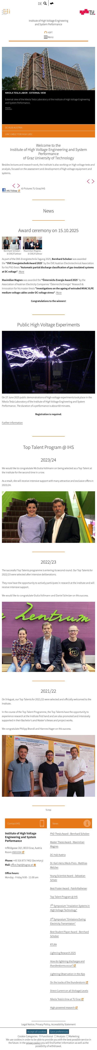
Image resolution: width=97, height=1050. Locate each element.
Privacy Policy (43, 1024)
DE (40, 3)
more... (8, 107)
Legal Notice (27, 1024)
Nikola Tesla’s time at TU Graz (65, 999)
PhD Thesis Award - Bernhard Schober (69, 833)
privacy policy (33, 1042)
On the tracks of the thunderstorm (67, 982)
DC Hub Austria (58, 854)
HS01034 (16, 852)
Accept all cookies (36, 1031)
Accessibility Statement (63, 1024)
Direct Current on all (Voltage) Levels (69, 990)
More (21, 271)
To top (48, 809)
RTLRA (53, 944)
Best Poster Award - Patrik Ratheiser (68, 888)
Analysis (59, 1036)
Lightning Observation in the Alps (67, 973)
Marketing (72, 1036)
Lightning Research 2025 (63, 952)
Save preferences (59, 1031)
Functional (46, 1036)
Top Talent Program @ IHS (64, 896)
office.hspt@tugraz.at (22, 864)
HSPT (48, 32)
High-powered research (62, 1007)
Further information (12, 422)
